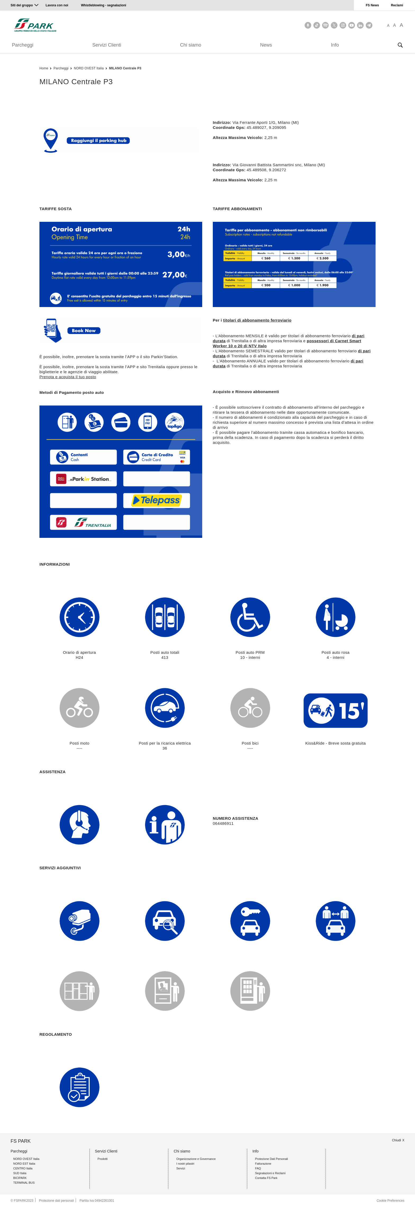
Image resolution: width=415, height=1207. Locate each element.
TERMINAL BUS (24, 1182)
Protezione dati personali (56, 1201)
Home (43, 68)
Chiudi (396, 1140)
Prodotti (103, 1158)
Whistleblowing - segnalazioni (103, 5)
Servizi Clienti (106, 45)
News (266, 45)
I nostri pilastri (185, 1163)
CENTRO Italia (23, 1168)
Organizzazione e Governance (196, 1158)
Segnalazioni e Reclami (270, 1173)
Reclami (397, 5)
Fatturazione (263, 1163)
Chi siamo (190, 45)
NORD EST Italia (24, 1163)
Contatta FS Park (266, 1177)
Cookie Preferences (390, 1201)
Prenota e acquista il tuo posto (67, 377)
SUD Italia (19, 1173)
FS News (372, 5)
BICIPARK (20, 1177)
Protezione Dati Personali (271, 1158)
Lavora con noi (57, 5)
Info (335, 45)
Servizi (180, 1168)
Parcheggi (22, 45)
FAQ (258, 1168)
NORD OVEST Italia (89, 68)
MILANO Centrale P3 (125, 68)
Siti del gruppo (22, 5)
